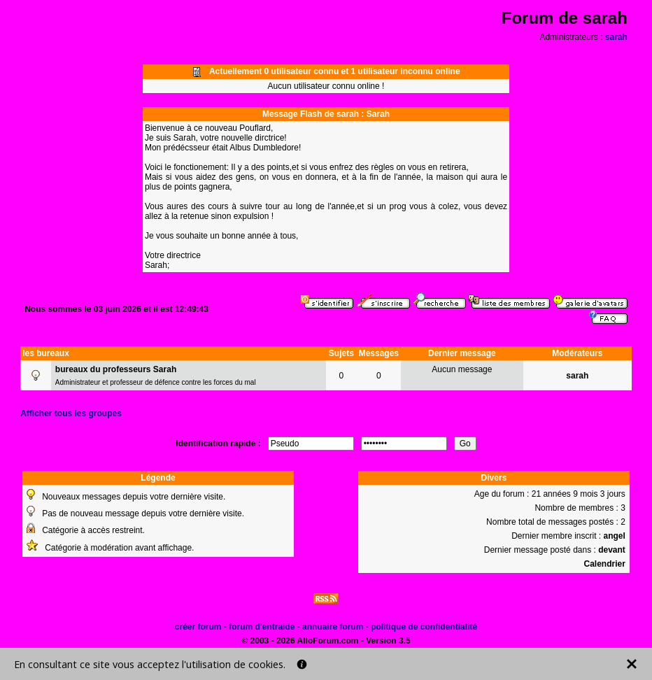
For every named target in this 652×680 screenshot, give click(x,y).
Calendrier (604, 564)
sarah (616, 37)
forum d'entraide (262, 627)
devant (611, 550)
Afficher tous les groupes (71, 413)
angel (614, 536)
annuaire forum (332, 627)
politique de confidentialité (424, 627)
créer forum (198, 627)
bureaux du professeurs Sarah (115, 369)
